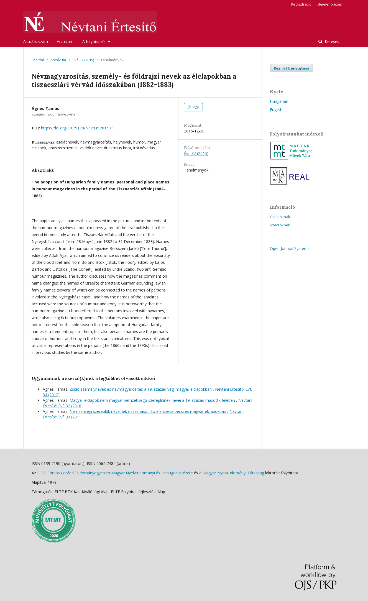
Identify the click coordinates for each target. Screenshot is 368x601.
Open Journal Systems (290, 248)
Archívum (65, 41)
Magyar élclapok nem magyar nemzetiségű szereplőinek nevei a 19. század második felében (153, 400)
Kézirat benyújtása (291, 68)
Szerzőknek (280, 225)
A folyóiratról (94, 41)
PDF (195, 107)
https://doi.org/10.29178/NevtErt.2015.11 (77, 128)
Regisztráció (301, 4)
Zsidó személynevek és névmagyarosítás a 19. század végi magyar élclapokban (141, 389)
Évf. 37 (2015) (83, 59)
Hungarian (279, 101)
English (276, 109)
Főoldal (38, 59)
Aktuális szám (35, 41)
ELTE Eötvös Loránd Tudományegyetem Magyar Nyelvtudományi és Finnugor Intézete (115, 472)
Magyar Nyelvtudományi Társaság (233, 472)
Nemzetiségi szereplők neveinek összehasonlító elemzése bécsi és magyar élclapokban (148, 411)
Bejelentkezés (330, 4)
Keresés (331, 41)
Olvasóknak (280, 216)
